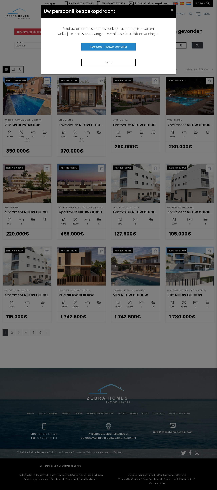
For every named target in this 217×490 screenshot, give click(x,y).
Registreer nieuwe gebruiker (108, 47)
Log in (108, 62)
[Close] (172, 10)
